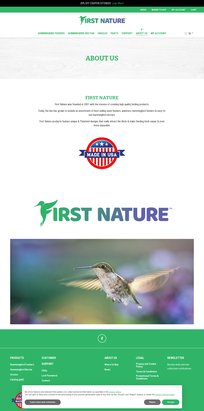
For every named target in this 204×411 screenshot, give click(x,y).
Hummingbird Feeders (22, 364)
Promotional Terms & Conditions (147, 377)
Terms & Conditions (146, 371)
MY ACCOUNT (179, 10)
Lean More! (118, 3)
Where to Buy (159, 10)
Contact (46, 380)
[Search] (184, 33)
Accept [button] (170, 402)
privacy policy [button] (115, 392)
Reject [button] (152, 402)
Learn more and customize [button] (42, 402)
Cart (193, 10)
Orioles (14, 374)
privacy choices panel (164, 394)
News (143, 10)
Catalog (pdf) (17, 379)
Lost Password (49, 375)
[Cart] (189, 33)
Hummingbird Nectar (21, 369)
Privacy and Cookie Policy (146, 365)
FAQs (44, 370)
